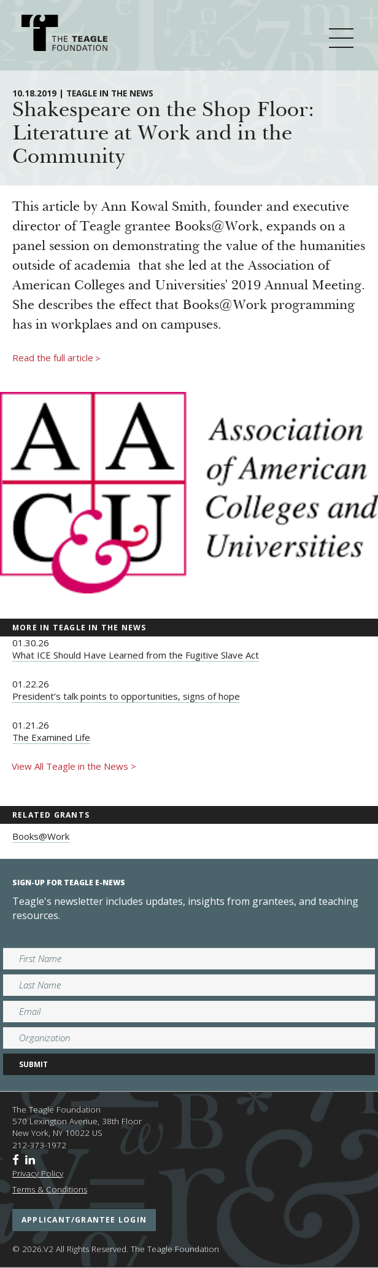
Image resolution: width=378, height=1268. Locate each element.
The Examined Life (51, 737)
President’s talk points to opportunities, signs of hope (126, 696)
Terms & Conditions (49, 1189)
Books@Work (40, 836)
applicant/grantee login (84, 1220)
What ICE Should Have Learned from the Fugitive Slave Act (135, 655)
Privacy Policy (37, 1173)
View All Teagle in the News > (74, 766)
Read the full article (56, 358)
